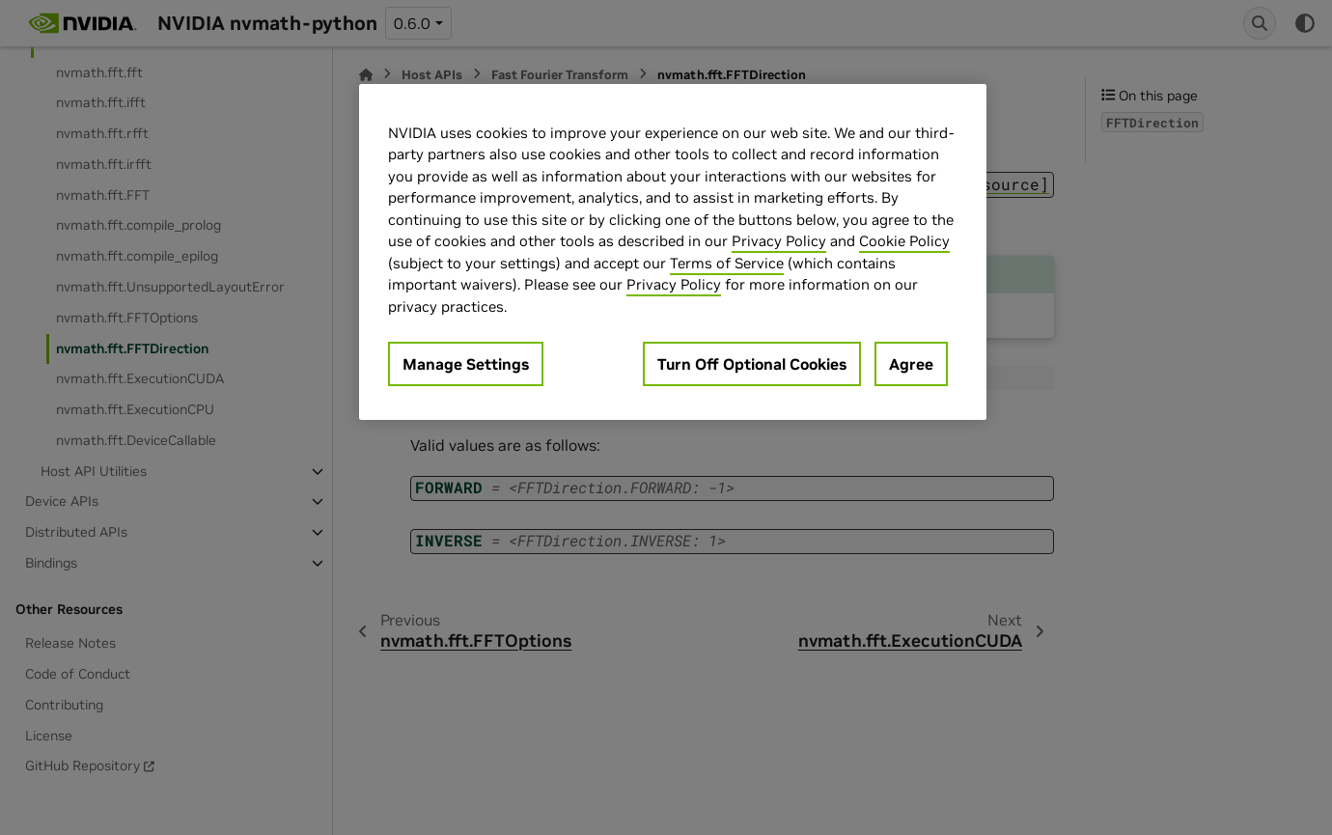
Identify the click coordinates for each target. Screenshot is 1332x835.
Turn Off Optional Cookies (751, 364)
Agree (911, 364)
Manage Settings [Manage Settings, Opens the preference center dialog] (465, 364)
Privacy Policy (779, 241)
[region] (672, 252)
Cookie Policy (904, 241)
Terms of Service (727, 263)
